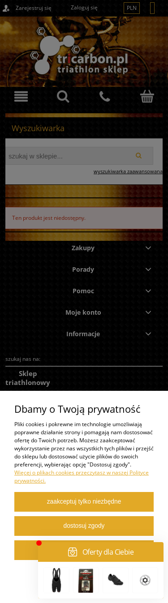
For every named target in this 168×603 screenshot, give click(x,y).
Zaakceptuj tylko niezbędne (84, 501)
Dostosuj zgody (83, 525)
